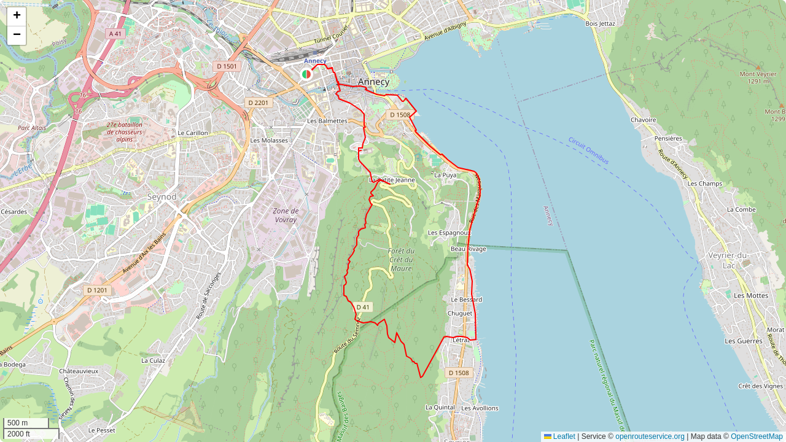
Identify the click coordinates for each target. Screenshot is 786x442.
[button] (306, 74)
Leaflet (559, 436)
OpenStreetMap (757, 436)
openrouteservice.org (650, 436)
